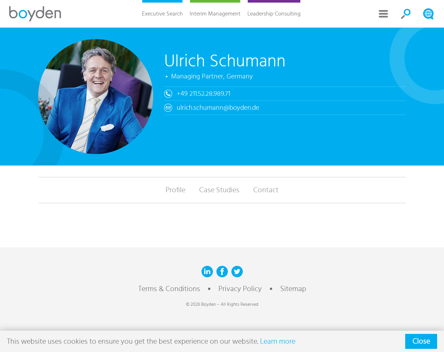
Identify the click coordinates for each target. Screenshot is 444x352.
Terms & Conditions (169, 289)
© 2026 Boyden (201, 304)
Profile (175, 190)
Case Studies (219, 190)
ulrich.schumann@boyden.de (218, 107)
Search (406, 14)
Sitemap (293, 289)
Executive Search (162, 14)
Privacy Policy (240, 289)
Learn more (277, 341)
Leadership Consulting (274, 14)
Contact (265, 190)
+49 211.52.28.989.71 (203, 93)
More (383, 14)
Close (421, 341)
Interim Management (215, 14)
